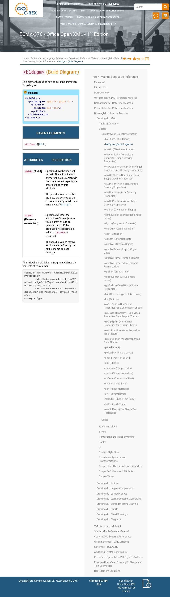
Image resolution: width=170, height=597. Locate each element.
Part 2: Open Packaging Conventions (103, 10)
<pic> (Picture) (112, 347)
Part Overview (102, 92)
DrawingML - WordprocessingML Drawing (119, 498)
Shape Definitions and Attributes (117, 471)
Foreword (99, 82)
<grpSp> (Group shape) (116, 271)
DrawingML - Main (110, 58)
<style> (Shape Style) (115, 383)
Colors (104, 419)
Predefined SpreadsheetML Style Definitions (118, 557)
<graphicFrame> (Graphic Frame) (122, 258)
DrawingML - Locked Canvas (112, 493)
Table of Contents (109, 123)
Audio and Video (108, 426)
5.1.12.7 (65, 204)
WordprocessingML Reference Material (115, 97)
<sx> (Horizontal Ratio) (116, 388)
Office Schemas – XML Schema (111, 541)
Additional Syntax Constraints (110, 552)
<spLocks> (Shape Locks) (118, 368)
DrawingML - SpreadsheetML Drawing (117, 503)
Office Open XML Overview (104, 4)
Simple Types (106, 476)
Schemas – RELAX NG (106, 546)
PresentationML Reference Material (113, 108)
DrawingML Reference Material (84, 58)
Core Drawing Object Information (39, 61)
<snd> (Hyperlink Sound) (117, 357)
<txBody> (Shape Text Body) (119, 399)
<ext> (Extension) (113, 233)
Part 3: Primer (64, 17)
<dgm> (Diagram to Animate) (120, 223)
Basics (102, 128)
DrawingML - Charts (107, 509)
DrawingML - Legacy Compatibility (115, 488)
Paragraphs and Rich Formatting (116, 437)
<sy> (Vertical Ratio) (115, 394)
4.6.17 (42, 144)
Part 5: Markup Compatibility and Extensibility (88, 24)
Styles (102, 431)
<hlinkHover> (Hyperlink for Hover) (122, 294)
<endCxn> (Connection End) (119, 228)
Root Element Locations (107, 570)
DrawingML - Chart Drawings (112, 514)
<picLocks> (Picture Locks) (118, 352)
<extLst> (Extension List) (117, 238)
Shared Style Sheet (109, 452)
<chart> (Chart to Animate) (119, 149)
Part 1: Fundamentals (64, 10)
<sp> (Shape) (111, 363)
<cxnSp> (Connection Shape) (120, 209)
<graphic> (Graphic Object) (118, 244)
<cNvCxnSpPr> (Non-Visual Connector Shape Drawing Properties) (118, 158)
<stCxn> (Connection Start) (119, 378)
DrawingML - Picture (108, 483)
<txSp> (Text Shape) (115, 404)
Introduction (70, 4)
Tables (102, 442)
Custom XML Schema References (112, 536)
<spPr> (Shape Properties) (118, 373)
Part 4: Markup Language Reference (98, 17)
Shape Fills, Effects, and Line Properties (120, 466)
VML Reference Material (107, 526)
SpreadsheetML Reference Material (113, 103)
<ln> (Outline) (111, 299)
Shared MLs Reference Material (111, 531)
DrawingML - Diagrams (109, 519)
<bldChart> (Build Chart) (117, 139)
